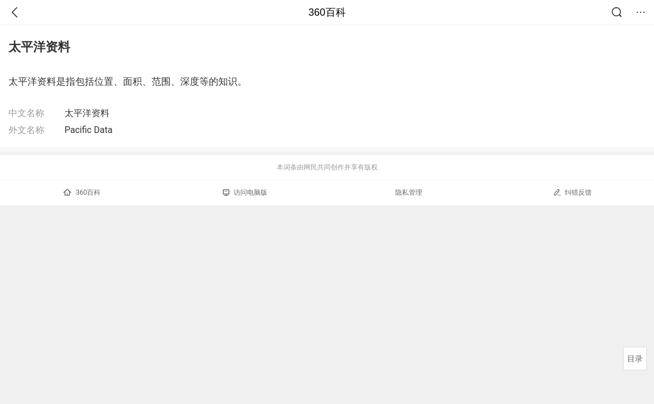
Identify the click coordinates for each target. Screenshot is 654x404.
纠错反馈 (572, 192)
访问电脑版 (245, 192)
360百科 (326, 12)
